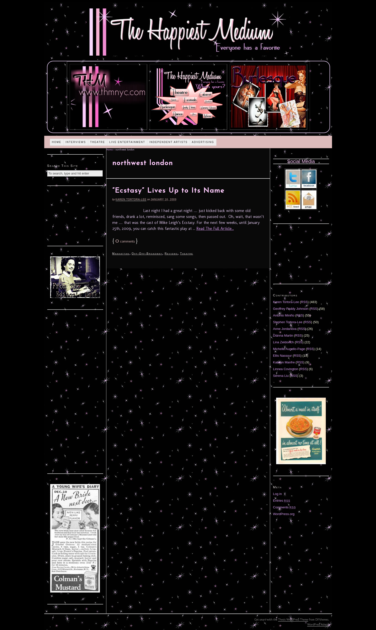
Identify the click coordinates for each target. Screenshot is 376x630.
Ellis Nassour (282, 355)
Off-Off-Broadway (147, 253)
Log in (277, 494)
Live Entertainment (127, 142)
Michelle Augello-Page (289, 349)
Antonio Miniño (283, 315)
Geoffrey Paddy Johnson (291, 309)
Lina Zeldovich (283, 342)
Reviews (171, 253)
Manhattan (120, 253)
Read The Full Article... (215, 228)
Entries (282, 500)
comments (125, 241)
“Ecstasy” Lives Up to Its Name (168, 190)
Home (56, 142)
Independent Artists (168, 142)
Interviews (76, 142)
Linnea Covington (285, 369)
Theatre (97, 142)
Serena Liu (281, 376)
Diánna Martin (283, 335)
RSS (304, 302)
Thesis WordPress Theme (293, 619)
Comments (284, 507)
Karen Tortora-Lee (131, 199)
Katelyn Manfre (284, 362)
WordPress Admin (318, 624)
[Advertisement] (75, 215)
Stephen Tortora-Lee (287, 322)
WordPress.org (283, 514)
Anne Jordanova (285, 329)
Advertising (203, 142)
